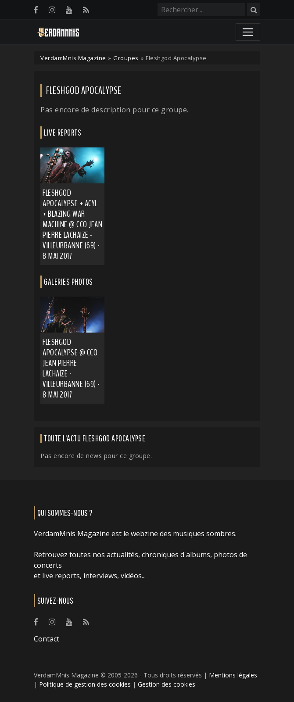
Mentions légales (233, 675)
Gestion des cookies (166, 684)
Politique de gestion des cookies (85, 684)
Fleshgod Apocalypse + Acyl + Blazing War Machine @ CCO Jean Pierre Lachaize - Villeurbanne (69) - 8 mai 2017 (72, 224)
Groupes (126, 58)
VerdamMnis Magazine (73, 58)
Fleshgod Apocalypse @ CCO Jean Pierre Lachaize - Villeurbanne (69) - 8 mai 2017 (71, 368)
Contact (46, 639)
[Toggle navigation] (248, 32)
